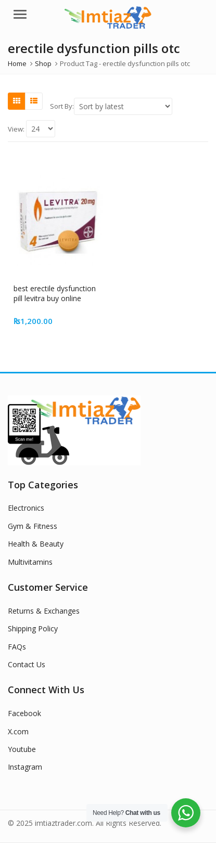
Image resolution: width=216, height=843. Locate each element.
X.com (18, 731)
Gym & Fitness (32, 526)
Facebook (24, 713)
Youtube (22, 749)
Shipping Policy (33, 628)
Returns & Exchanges (44, 611)
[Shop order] (123, 106)
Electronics (26, 508)
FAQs (17, 647)
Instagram (25, 767)
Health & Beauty (35, 544)
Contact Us (26, 664)
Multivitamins (30, 562)
